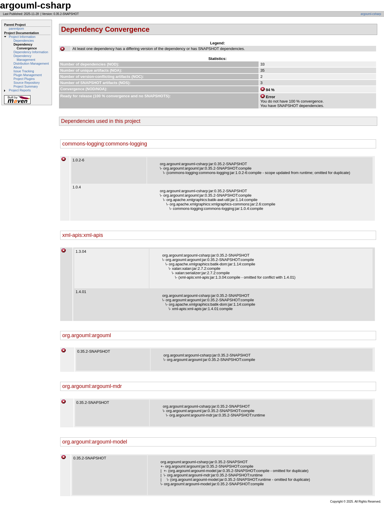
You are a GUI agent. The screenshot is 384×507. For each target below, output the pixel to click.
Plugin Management (28, 75)
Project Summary (26, 86)
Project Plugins (24, 79)
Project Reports (20, 90)
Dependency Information (31, 52)
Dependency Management (24, 57)
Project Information (22, 37)
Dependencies (24, 40)
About (18, 67)
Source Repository (27, 82)
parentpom (16, 28)
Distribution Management (31, 63)
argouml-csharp (371, 14)
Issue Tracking (24, 71)
